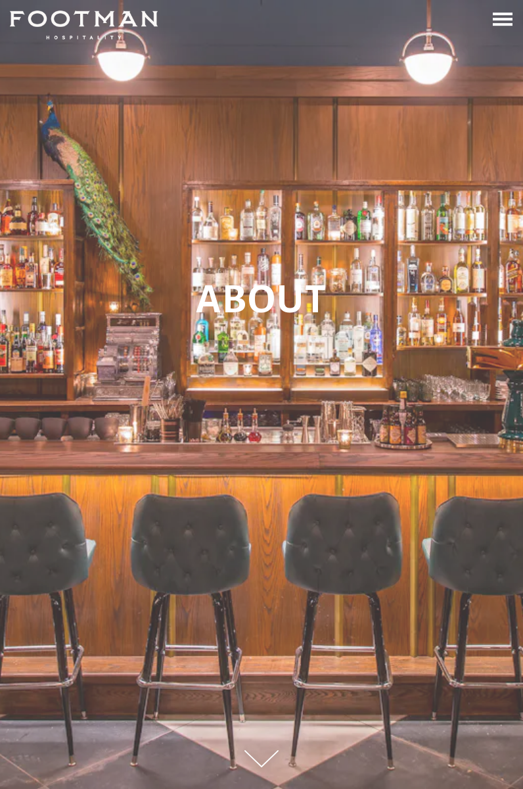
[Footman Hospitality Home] (84, 24)
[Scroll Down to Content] (261, 759)
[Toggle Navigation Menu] (502, 19)
